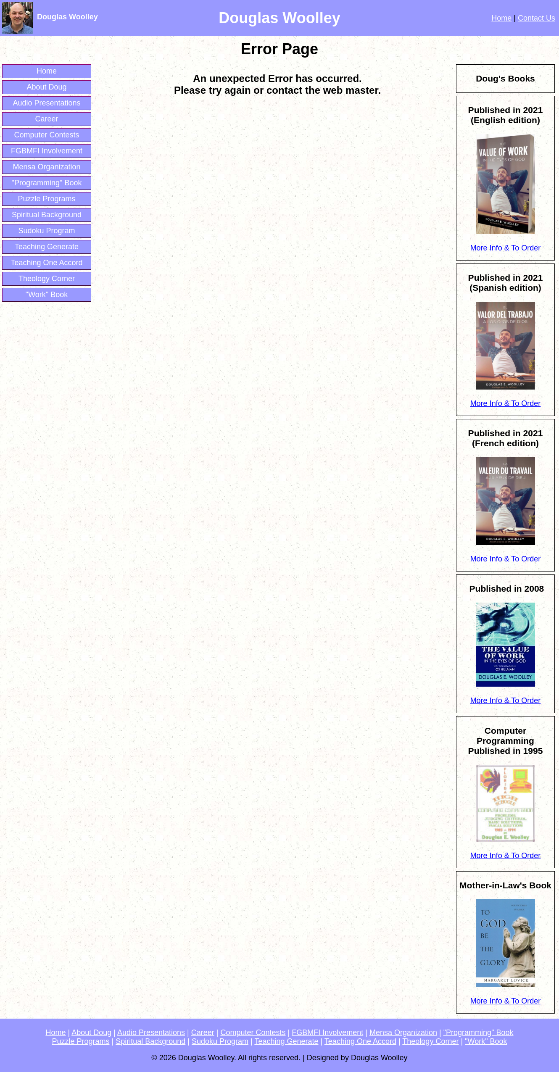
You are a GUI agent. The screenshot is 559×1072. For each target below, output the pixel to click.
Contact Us (536, 18)
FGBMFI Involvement (46, 151)
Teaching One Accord (46, 262)
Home (501, 18)
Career (46, 119)
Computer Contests (46, 135)
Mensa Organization (46, 167)
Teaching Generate (47, 246)
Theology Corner (46, 278)
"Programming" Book (47, 183)
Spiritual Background (47, 215)
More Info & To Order (505, 248)
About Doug (46, 87)
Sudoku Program (46, 231)
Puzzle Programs (46, 199)
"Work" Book (47, 294)
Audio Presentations (46, 103)
